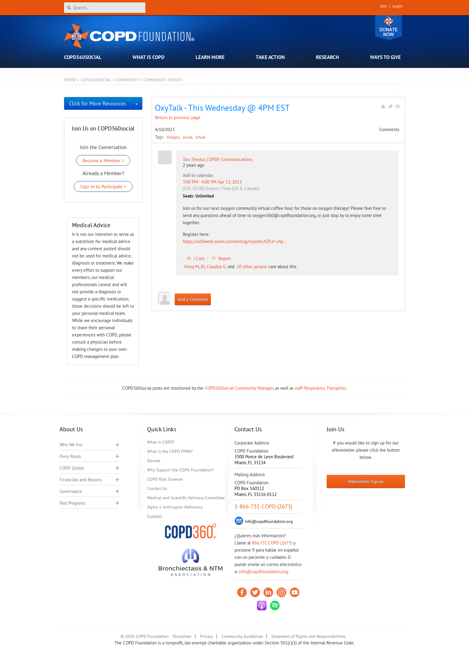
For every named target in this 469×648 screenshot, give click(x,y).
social (188, 137)
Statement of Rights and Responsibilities (308, 636)
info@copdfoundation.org (263, 571)
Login (397, 6)
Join (383, 6)
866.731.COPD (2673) (272, 543)
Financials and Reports (81, 479)
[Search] (104, 7)
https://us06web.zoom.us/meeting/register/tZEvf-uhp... (235, 241)
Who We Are (71, 444)
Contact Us (157, 488)
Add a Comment (193, 299)
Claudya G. (216, 266)
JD (203, 266)
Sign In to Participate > (103, 186)
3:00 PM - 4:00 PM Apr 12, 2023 (212, 182)
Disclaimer (182, 636)
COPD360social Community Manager (239, 388)
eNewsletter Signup (365, 481)
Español (154, 516)
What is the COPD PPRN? (170, 451)
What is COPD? (160, 442)
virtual (200, 137)
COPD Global (72, 468)
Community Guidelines (242, 636)
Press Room (70, 456)
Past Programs (73, 503)
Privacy (206, 636)
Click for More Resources (97, 103)
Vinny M (191, 266)
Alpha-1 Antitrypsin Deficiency (175, 507)
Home (70, 80)
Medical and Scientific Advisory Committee (186, 497)
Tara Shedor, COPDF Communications (217, 159)
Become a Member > (103, 160)
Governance (71, 491)
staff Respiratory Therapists (320, 388)
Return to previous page (177, 117)
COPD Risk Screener (165, 479)
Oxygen (173, 137)
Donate (388, 27)
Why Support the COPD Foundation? (180, 470)
